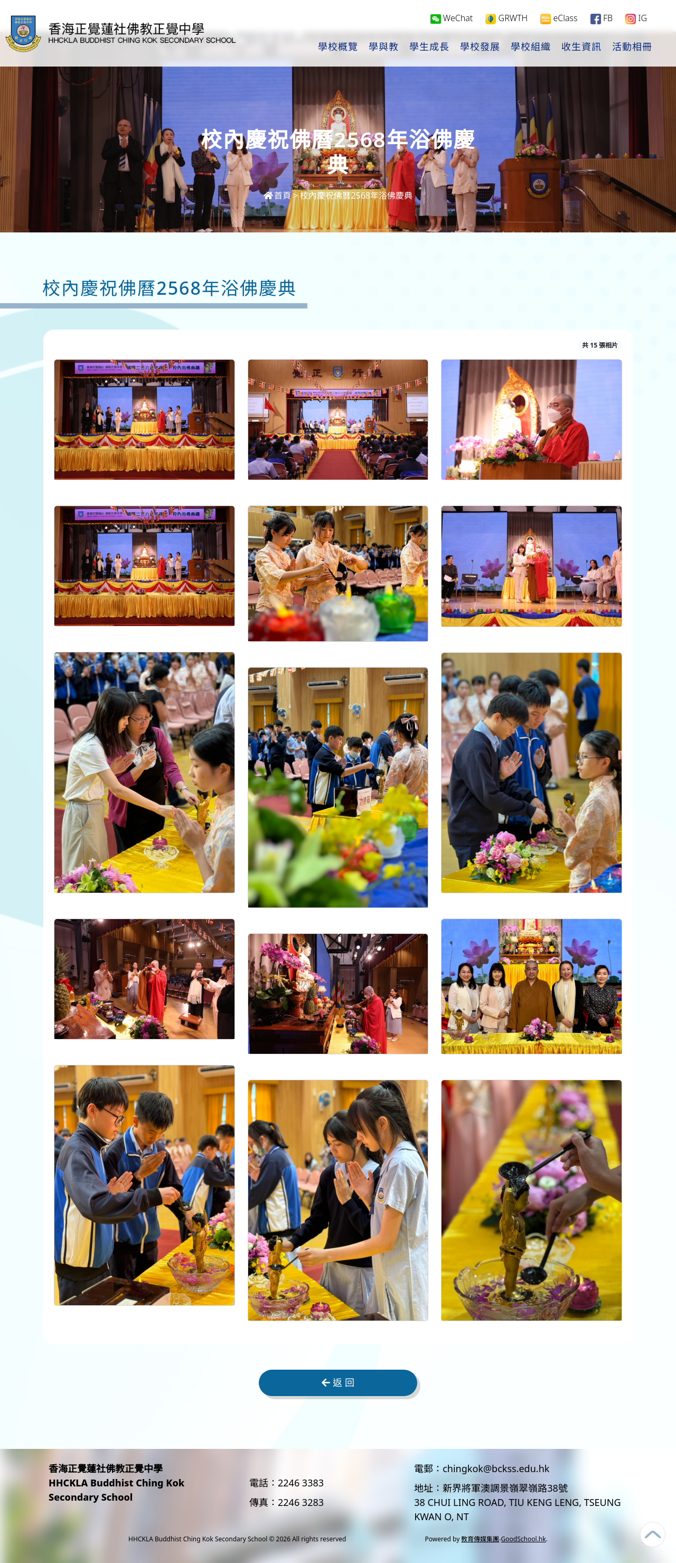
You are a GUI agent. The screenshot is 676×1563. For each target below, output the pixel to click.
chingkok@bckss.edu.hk (496, 1468)
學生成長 (429, 48)
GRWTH (506, 19)
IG (636, 19)
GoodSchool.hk (523, 1538)
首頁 (277, 195)
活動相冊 (632, 48)
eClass (558, 19)
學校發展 (480, 48)
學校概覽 (338, 48)
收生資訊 (581, 48)
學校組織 (531, 48)
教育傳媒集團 (480, 1538)
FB (601, 19)
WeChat (451, 19)
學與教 (384, 48)
